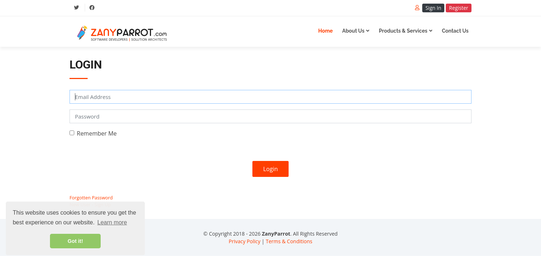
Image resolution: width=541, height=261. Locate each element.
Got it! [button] (75, 241)
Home (325, 31)
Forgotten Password (91, 197)
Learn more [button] (112, 222)
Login (270, 169)
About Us (353, 31)
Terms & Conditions (289, 241)
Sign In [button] (433, 7)
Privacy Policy (244, 241)
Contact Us (455, 31)
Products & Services (403, 31)
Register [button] (458, 7)
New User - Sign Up (90, 204)
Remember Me (97, 133)
